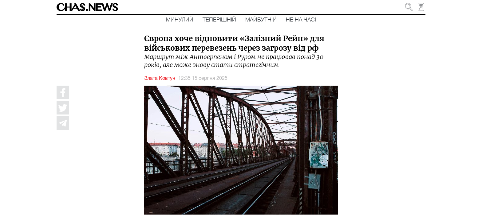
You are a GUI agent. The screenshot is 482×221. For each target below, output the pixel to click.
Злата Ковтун (159, 78)
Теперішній (219, 19)
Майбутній (261, 19)
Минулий (179, 19)
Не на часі (301, 19)
